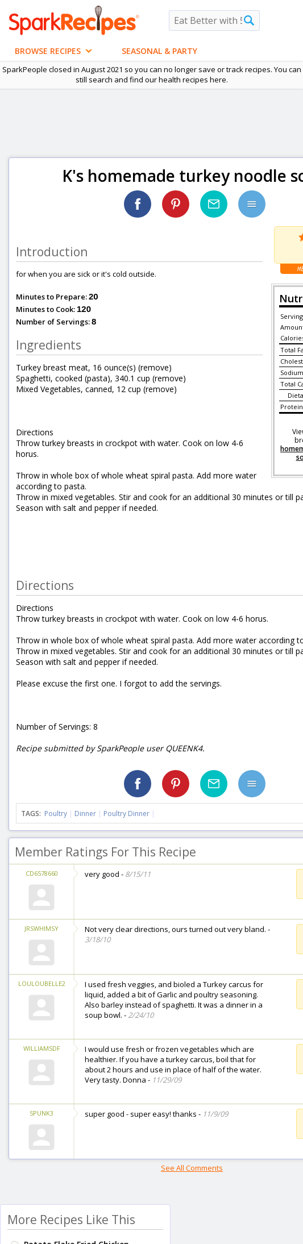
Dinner (85, 813)
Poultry (55, 813)
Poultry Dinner (126, 813)
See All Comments (192, 1168)
